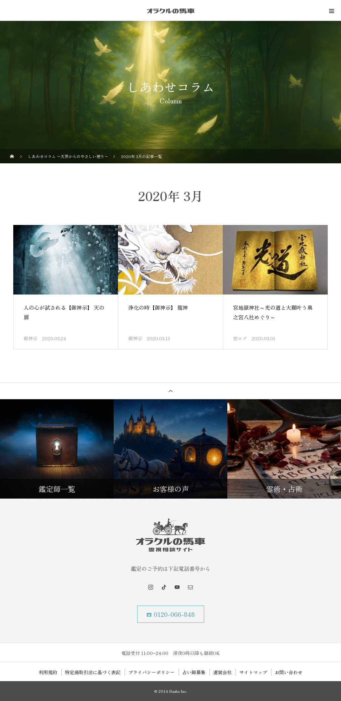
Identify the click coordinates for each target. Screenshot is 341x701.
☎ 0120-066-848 (170, 614)
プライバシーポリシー (151, 672)
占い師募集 (193, 672)
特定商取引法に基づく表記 (93, 672)
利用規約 (48, 672)
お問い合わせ (289, 672)
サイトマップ (253, 672)
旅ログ (240, 338)
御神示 (30, 338)
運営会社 (222, 672)
